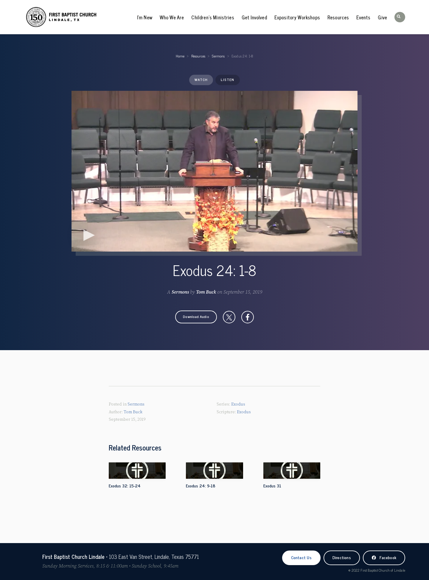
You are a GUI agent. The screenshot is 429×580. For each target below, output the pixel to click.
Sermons (218, 56)
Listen (227, 79)
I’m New (144, 17)
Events (363, 17)
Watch (201, 79)
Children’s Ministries (212, 17)
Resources (338, 17)
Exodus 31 (272, 485)
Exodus (238, 404)
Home (180, 56)
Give (382, 17)
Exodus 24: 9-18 (200, 485)
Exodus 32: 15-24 (125, 485)
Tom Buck (206, 292)
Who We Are (172, 17)
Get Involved (254, 17)
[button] (399, 17)
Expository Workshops (297, 17)
